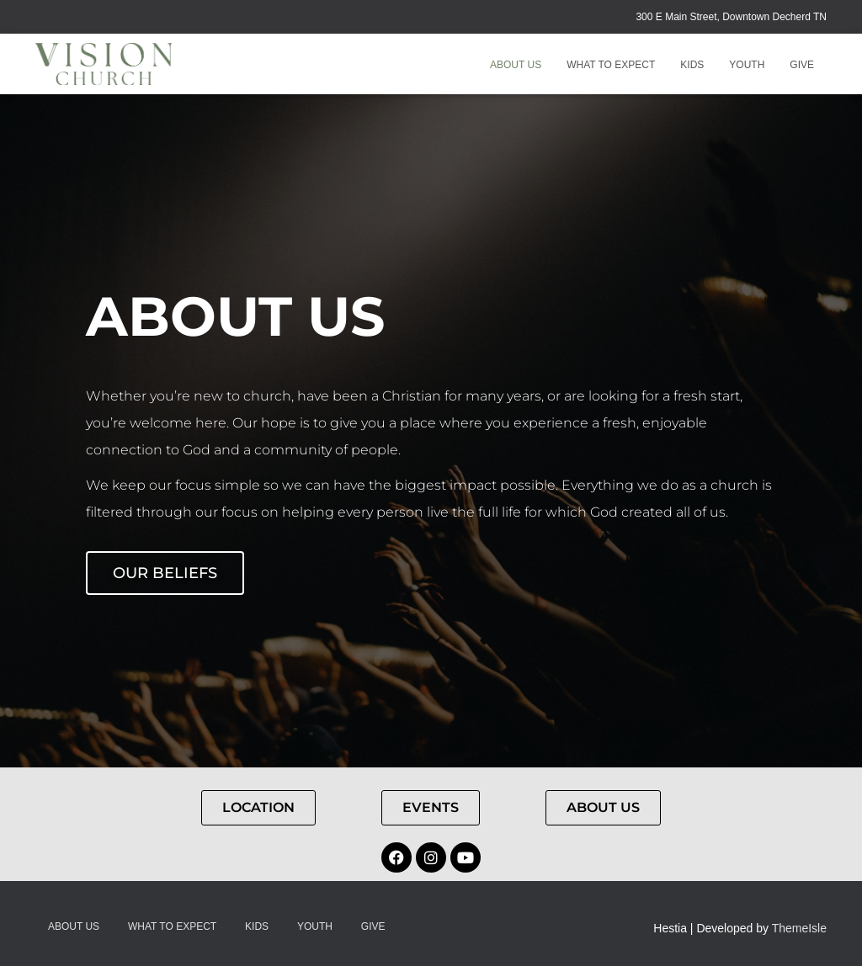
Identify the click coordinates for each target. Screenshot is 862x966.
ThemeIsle (799, 928)
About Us (515, 65)
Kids (692, 65)
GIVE (802, 65)
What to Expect (611, 65)
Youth (746, 65)
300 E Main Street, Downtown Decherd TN (731, 17)
